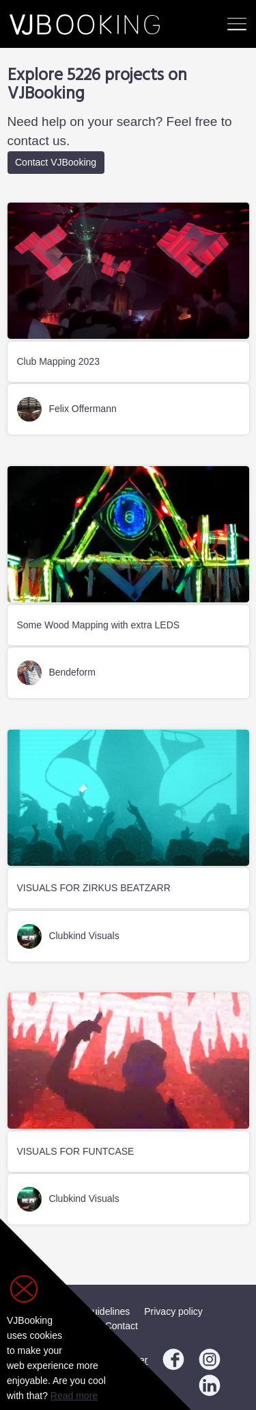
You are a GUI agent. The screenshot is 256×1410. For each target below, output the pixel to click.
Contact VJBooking (55, 162)
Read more (74, 1395)
